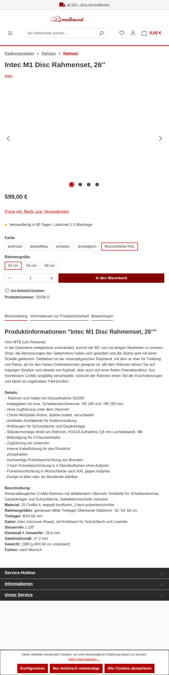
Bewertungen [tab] (102, 316)
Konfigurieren (32, 668)
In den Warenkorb (111, 278)
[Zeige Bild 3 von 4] (88, 184)
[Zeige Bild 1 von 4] (71, 184)
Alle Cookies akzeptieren (130, 668)
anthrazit (15, 246)
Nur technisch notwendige (76, 668)
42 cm (13, 266)
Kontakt (95, 612)
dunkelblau (39, 246)
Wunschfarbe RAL (119, 246)
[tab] (16, 316)
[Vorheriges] (8, 138)
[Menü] (10, 33)
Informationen (19, 583)
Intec (9, 76)
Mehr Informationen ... (84, 659)
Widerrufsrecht (118, 612)
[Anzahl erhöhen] (52, 278)
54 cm (31, 266)
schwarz (63, 246)
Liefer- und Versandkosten (60, 612)
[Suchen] (101, 33)
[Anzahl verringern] (9, 278)
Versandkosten (96, 630)
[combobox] (60, 33)
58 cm (49, 266)
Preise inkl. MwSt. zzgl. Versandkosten (37, 212)
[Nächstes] (160, 138)
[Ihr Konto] (133, 33)
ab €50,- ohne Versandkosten (84, 5)
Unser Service (19, 594)
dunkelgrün (87, 246)
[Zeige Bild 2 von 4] (80, 184)
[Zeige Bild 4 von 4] (97, 184)
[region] (84, 138)
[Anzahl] (30, 278)
